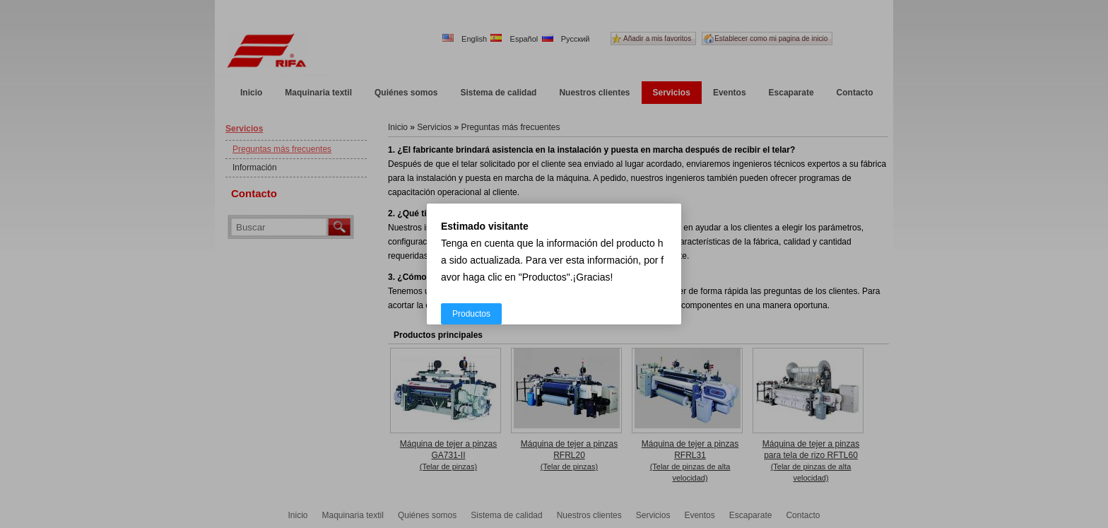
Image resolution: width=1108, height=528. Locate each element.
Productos (471, 314)
